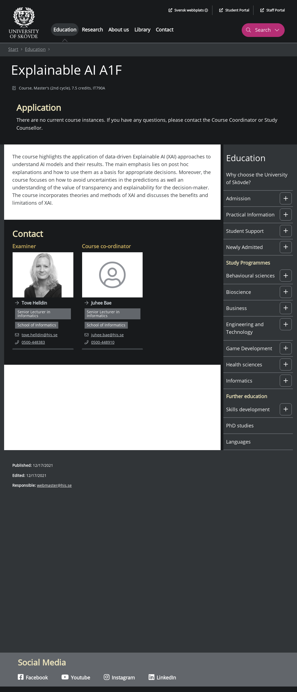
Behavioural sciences (250, 275)
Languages (238, 441)
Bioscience (238, 292)
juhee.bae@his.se (104, 334)
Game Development (249, 348)
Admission (238, 198)
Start (13, 49)
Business (236, 308)
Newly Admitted (244, 247)
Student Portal (234, 10)
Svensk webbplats (188, 10)
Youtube (75, 677)
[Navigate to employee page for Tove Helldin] (43, 301)
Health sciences (244, 364)
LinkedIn (162, 677)
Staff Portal (272, 10)
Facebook (33, 677)
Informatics (239, 380)
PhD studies (240, 425)
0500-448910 (106, 342)
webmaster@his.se (54, 485)
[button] (286, 198)
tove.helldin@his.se (36, 334)
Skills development (248, 409)
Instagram (119, 677)
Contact (164, 29)
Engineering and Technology (245, 328)
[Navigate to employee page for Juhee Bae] (112, 301)
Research (92, 29)
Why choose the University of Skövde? (256, 178)
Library (142, 29)
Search (262, 30)
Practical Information (250, 214)
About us (118, 29)
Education (64, 29)
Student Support (245, 231)
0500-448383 (36, 342)
